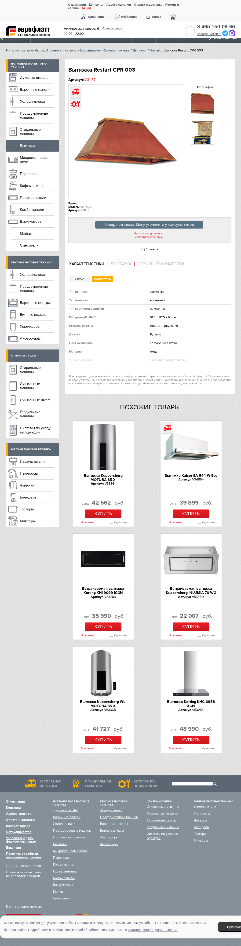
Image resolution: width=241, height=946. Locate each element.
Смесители (29, 245)
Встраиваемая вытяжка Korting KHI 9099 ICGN (103, 590)
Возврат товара (18, 826)
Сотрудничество (18, 832)
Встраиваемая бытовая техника (105, 50)
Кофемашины (31, 185)
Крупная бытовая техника (31, 262)
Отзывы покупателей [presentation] (161, 264)
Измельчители (32, 461)
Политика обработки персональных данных (23, 855)
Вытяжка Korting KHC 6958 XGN (191, 703)
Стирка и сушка (23, 355)
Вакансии (13, 848)
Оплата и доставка (148, 4)
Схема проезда (112, 28)
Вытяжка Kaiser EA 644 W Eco (190, 475)
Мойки (25, 233)
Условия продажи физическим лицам (21, 840)
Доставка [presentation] (120, 264)
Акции (86, 8)
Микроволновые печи (34, 159)
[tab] (88, 264)
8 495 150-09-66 (216, 26)
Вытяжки (139, 50)
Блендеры (28, 497)
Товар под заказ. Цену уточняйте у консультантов (149, 224)
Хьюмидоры (30, 326)
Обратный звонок (190, 31)
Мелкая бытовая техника (31, 449)
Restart (155, 50)
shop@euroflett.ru (209, 34)
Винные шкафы (33, 314)
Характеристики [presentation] (86, 264)
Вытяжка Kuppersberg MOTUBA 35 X (103, 477)
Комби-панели (32, 209)
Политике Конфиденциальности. (153, 930)
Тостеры (27, 509)
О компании (77, 4)
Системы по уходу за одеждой (35, 430)
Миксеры (28, 521)
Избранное (129, 16)
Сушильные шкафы (36, 400)
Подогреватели (33, 197)
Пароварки (29, 173)
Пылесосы (29, 473)
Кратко (79, 279)
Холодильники (32, 101)
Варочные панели (35, 89)
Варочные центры (35, 302)
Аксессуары (30, 338)
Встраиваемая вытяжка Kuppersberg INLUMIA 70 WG (191, 590)
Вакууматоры (31, 221)
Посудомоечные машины (34, 115)
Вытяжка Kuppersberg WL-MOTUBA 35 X (103, 703)
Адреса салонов (118, 4)
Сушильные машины (30, 386)
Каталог (71, 50)
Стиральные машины (30, 131)
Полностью (102, 279)
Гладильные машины (30, 414)
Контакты (96, 4)
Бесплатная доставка (148, 233)
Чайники (27, 485)
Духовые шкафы (34, 77)
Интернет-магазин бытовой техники (33, 50)
